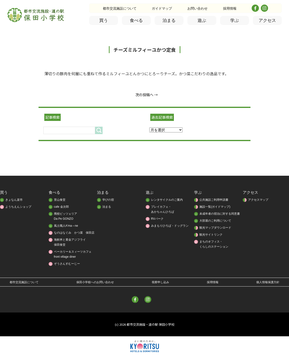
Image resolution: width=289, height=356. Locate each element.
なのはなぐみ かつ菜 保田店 (74, 232)
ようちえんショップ (18, 206)
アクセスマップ (258, 199)
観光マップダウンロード (215, 227)
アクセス (267, 20)
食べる (136, 20)
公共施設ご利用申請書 (213, 199)
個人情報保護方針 (267, 282)
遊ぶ (201, 20)
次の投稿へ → (146, 94)
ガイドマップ (162, 8)
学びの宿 (108, 199)
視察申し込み (160, 282)
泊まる (169, 20)
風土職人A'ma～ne (66, 225)
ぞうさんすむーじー (67, 263)
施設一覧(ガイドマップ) (214, 206)
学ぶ (234, 20)
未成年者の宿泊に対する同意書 (219, 213)
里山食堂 (60, 199)
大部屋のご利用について (215, 220)
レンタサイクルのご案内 (167, 199)
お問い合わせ (197, 8)
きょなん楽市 (14, 199)
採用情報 (229, 8)
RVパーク (157, 218)
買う (103, 20)
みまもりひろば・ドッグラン (170, 225)
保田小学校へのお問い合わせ (95, 282)
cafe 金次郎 (61, 206)
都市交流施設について (120, 8)
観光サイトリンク (211, 234)
